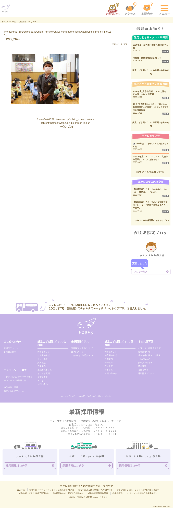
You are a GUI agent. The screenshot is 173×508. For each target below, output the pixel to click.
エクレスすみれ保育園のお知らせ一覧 (151, 220)
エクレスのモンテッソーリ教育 (18, 377)
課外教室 (42, 363)
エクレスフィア (78, 352)
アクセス (42, 381)
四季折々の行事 (145, 363)
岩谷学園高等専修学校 (98, 493)
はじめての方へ (13, 341)
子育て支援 (43, 377)
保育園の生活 (111, 355)
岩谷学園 (21, 490)
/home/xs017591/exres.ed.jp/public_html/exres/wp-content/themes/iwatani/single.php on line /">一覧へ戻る (65, 123)
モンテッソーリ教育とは (15, 380)
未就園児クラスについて (82, 348)
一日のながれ (144, 359)
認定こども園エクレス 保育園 (119, 343)
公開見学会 (143, 370)
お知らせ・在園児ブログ (149, 348)
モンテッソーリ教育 (15, 370)
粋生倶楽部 (117, 493)
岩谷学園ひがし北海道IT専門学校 (34, 493)
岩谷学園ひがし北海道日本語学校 (68, 493)
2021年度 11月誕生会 (17, 22)
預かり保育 (43, 359)
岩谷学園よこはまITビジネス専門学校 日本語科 (138, 490)
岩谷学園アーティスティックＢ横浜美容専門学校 (51, 490)
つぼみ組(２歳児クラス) (82, 355)
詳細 (165, 51)
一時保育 (109, 363)
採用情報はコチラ (16, 465)
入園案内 (42, 366)
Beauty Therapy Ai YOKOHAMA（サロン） (88, 497)
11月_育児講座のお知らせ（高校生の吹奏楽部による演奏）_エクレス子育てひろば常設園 (151, 107)
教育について (44, 352)
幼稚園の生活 (44, 355)
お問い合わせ (44, 384)
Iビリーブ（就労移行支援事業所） (142, 493)
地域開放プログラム (147, 373)
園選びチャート (11, 348)
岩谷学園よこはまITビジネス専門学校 (95, 490)
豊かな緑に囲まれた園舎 (149, 355)
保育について (144, 352)
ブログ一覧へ (141, 271)
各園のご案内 (10, 352)
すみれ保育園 (145, 341)
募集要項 (142, 366)
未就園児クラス (45, 370)
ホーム (4, 22)
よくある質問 (44, 373)
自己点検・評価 (11, 387)
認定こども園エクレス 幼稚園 (52, 343)
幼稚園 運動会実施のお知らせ (147, 58)
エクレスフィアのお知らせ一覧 (151, 172)
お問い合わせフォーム (14, 391)
